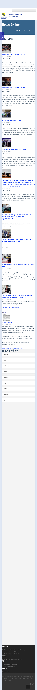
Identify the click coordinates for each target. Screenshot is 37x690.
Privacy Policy (13, 679)
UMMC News (19, 31)
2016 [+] (6, 389)
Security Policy (6, 681)
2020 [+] (6, 366)
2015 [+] (6, 394)
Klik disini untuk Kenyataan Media (12, 348)
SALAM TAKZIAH (7, 322)
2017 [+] (6, 383)
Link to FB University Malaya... (11, 308)
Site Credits (22, 679)
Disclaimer (30, 679)
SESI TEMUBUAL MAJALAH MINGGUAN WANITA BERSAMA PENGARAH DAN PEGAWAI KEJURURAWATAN (17, 217)
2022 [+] (6, 354)
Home (12, 31)
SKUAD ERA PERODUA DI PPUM (12, 120)
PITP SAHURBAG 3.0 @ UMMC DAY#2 (13, 55)
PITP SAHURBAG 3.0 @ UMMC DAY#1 (13, 87)
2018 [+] (6, 377)
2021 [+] (6, 360)
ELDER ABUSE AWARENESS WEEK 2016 (14, 149)
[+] (4, 400)
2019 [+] (6, 372)
